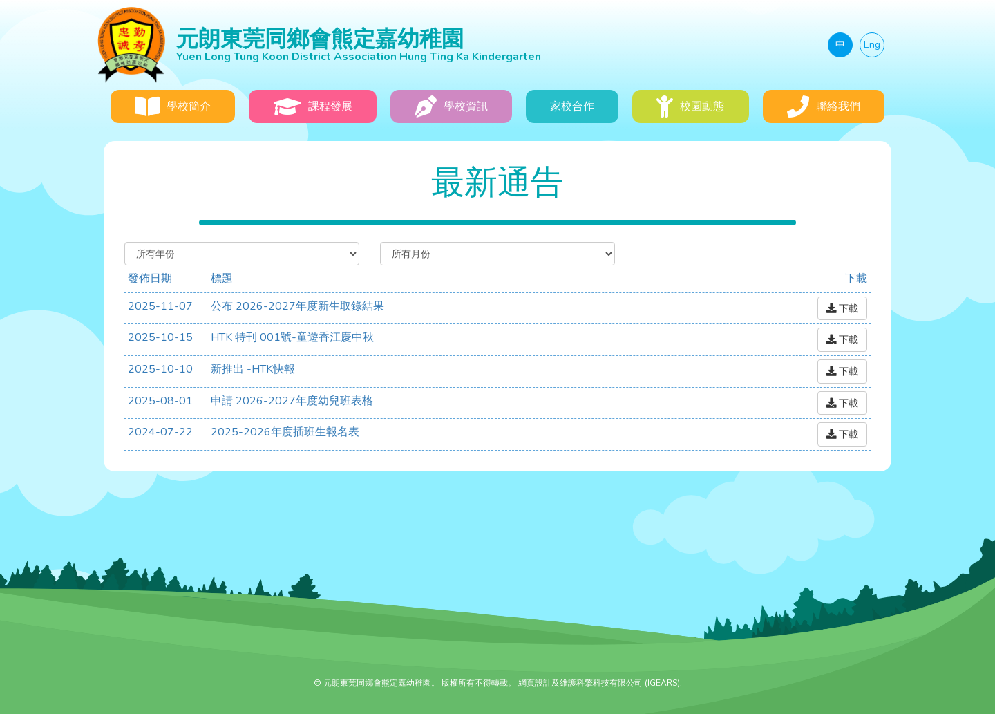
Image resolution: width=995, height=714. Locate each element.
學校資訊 (451, 106)
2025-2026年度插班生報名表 (285, 432)
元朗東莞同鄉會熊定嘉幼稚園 (430, 44)
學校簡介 (173, 106)
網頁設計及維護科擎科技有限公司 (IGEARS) (599, 682)
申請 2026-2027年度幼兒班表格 (292, 400)
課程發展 (313, 106)
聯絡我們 (823, 106)
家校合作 (572, 106)
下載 (842, 308)
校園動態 (690, 106)
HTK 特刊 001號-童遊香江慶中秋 (292, 337)
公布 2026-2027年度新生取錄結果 (297, 306)
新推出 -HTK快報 (253, 369)
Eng (872, 44)
